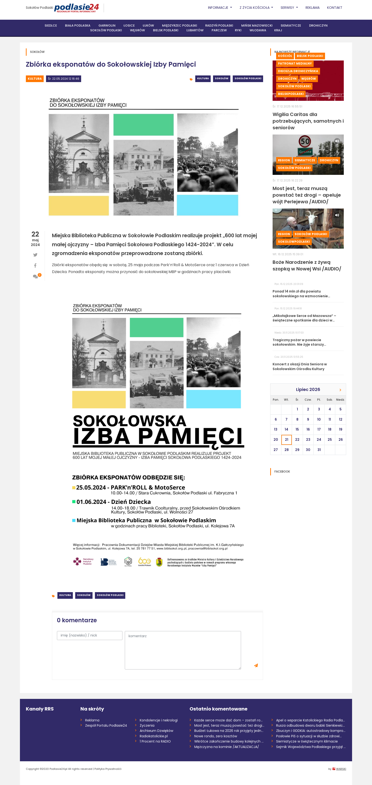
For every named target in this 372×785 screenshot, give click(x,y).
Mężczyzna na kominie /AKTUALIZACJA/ (226, 746)
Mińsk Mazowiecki (257, 25)
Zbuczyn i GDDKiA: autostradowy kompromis (311, 730)
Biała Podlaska (77, 25)
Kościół (285, 56)
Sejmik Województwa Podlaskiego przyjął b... (311, 746)
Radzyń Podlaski (219, 25)
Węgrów (137, 30)
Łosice (129, 25)
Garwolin (107, 25)
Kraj (278, 30)
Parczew (219, 30)
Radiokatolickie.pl (154, 736)
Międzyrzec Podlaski (179, 25)
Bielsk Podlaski (165, 30)
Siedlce (51, 25)
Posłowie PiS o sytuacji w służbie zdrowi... (309, 736)
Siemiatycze (291, 25)
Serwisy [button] (288, 7)
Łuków (148, 25)
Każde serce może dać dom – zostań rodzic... (229, 720)
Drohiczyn (318, 25)
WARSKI (341, 769)
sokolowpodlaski (294, 242)
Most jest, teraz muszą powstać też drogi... (229, 725)
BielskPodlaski (291, 94)
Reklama (313, 7)
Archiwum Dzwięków (156, 730)
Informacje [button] (218, 7)
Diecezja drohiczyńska (298, 71)
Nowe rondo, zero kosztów (215, 736)
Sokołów (221, 78)
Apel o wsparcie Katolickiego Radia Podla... (310, 720)
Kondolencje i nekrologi (159, 720)
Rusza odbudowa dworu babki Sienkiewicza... (311, 725)
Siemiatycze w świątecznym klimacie (307, 741)
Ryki (238, 30)
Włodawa (258, 30)
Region (284, 160)
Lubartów (195, 30)
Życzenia (147, 725)
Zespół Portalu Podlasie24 (106, 725)
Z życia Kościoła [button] (255, 7)
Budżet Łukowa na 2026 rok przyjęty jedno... (229, 730)
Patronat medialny (295, 63)
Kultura (35, 79)
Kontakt (334, 7)
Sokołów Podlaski (39, 7)
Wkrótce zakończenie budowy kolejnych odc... (229, 741)
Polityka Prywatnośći (107, 769)
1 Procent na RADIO (155, 741)
